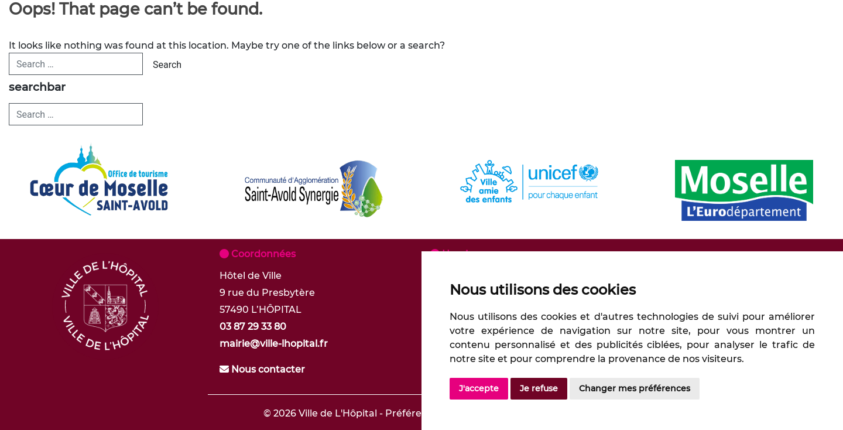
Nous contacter (262, 369)
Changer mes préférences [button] (634, 388)
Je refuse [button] (539, 388)
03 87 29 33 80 (253, 326)
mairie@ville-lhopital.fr (274, 343)
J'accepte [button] (479, 388)
